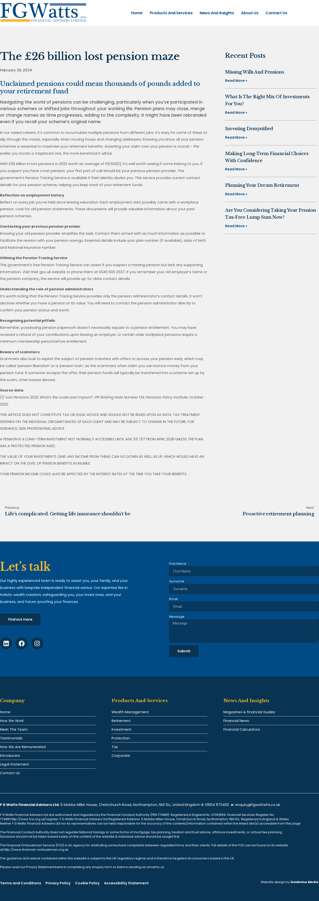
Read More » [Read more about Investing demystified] (236, 137)
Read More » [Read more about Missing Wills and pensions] (236, 80)
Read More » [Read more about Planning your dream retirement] (236, 194)
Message (176, 617)
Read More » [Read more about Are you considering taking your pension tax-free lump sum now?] (236, 226)
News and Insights (217, 13)
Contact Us (276, 13)
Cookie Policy (87, 883)
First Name (178, 564)
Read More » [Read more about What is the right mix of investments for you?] (236, 112)
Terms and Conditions (20, 883)
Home (136, 13)
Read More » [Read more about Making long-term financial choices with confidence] (236, 169)
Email (174, 599)
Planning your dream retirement (262, 185)
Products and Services (171, 13)
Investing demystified (249, 128)
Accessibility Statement (126, 883)
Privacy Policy (58, 883)
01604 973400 (217, 804)
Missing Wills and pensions (254, 72)
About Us (249, 13)
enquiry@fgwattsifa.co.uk (258, 804)
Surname (177, 581)
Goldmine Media (304, 882)
